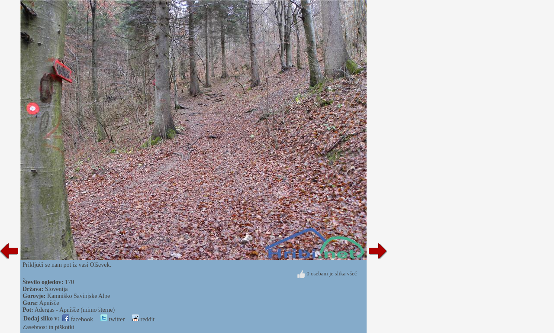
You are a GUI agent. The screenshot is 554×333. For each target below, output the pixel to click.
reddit (143, 319)
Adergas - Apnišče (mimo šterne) (75, 310)
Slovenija (56, 289)
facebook (77, 319)
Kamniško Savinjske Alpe (78, 296)
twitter (112, 319)
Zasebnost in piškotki (48, 327)
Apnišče (49, 303)
